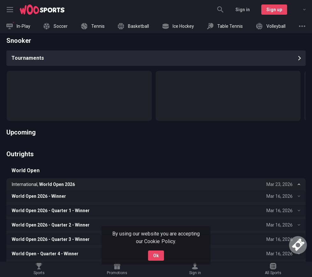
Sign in (242, 9)
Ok (156, 255)
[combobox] (299, 9)
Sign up (274, 9)
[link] (42, 9)
